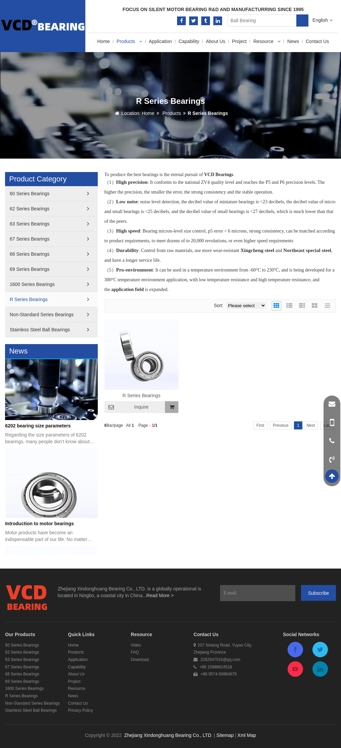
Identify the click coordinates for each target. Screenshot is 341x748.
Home (103, 41)
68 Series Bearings (49, 254)
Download (139, 659)
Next (311, 425)
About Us (215, 41)
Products (129, 41)
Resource (267, 41)
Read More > (160, 595)
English (322, 20)
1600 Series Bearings (49, 284)
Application (160, 41)
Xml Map (247, 735)
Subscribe (318, 593)
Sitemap (224, 735)
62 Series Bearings (49, 208)
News (293, 41)
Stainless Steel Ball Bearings (49, 329)
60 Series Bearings (49, 193)
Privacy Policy (80, 710)
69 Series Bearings (49, 269)
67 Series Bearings (49, 239)
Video (136, 645)
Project (239, 41)
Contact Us (317, 41)
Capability (189, 41)
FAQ (135, 652)
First (260, 425)
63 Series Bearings (49, 224)
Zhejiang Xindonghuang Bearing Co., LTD (167, 735)
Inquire (141, 407)
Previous (281, 425)
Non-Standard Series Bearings (49, 314)
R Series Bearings (208, 113)
